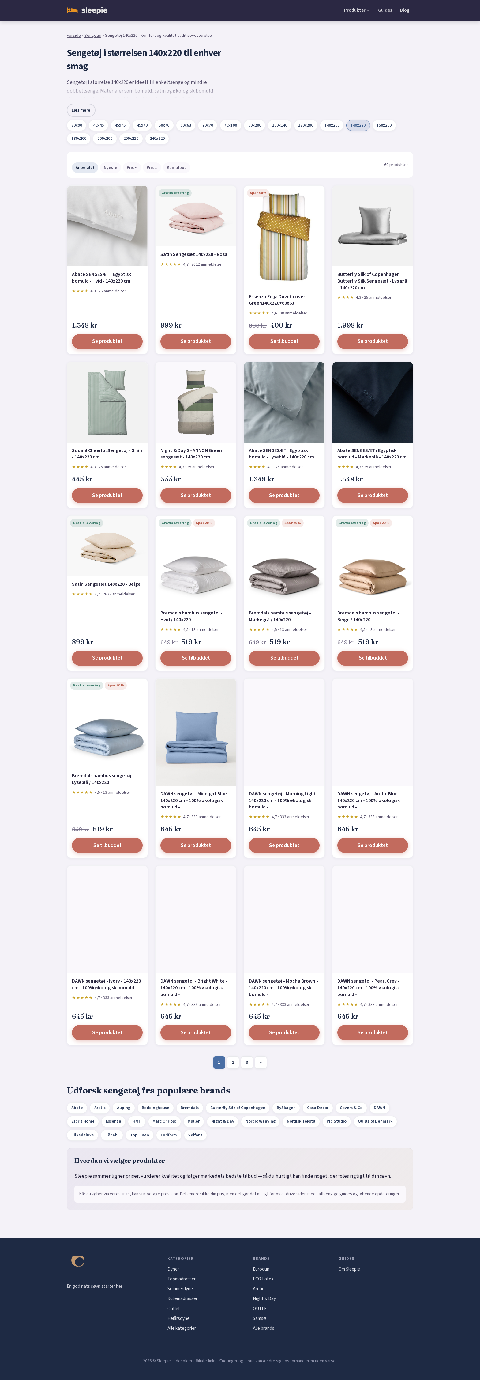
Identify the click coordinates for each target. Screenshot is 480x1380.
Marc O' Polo (164, 1121)
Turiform (168, 1135)
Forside (74, 35)
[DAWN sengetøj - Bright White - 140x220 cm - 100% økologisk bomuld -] (196, 919)
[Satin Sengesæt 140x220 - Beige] (107, 546)
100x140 (279, 125)
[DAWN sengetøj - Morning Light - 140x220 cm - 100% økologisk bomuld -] (284, 732)
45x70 (142, 125)
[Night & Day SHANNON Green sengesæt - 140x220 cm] (196, 402)
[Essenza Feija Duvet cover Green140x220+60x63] (284, 237)
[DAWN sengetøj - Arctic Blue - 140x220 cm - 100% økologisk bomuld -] (372, 732)
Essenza (113, 1121)
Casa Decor (317, 1108)
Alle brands (263, 1328)
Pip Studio (337, 1121)
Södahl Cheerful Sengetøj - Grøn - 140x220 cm (107, 454)
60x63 (185, 125)
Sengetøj (92, 35)
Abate (77, 1108)
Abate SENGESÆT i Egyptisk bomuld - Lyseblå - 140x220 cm (281, 454)
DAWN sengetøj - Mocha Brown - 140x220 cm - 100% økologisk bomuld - (283, 988)
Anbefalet (85, 168)
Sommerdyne (180, 1288)
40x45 (98, 125)
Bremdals (190, 1108)
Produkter (355, 10)
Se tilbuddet (284, 341)
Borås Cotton (188, 99)
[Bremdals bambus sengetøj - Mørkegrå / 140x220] (284, 560)
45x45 (120, 125)
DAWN (379, 1108)
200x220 (130, 138)
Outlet (173, 1308)
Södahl (112, 1135)
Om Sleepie (349, 1269)
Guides (385, 10)
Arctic (100, 1108)
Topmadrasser (181, 1278)
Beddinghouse (155, 1108)
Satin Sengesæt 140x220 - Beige (106, 584)
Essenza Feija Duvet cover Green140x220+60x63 (277, 300)
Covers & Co (351, 1108)
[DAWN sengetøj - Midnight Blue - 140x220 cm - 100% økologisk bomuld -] (196, 732)
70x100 (230, 125)
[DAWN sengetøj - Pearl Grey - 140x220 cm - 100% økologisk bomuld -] (372, 919)
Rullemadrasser (182, 1298)
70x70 (207, 125)
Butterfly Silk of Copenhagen (237, 1108)
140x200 (331, 125)
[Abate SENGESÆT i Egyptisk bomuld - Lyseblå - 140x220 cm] (284, 402)
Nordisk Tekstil (301, 1121)
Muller (194, 1121)
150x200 (384, 125)
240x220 (157, 138)
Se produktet (107, 341)
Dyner (173, 1269)
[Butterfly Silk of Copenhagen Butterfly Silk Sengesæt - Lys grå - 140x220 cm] (372, 226)
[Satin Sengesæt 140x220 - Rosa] (196, 216)
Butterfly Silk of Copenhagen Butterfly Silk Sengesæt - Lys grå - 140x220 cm (372, 281)
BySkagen (286, 1108)
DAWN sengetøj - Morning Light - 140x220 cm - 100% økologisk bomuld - (284, 800)
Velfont (195, 1135)
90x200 (254, 125)
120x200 (305, 125)
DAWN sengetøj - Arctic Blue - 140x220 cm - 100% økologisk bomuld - (368, 800)
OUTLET (261, 1308)
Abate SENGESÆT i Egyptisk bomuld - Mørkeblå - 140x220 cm (372, 454)
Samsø (259, 1318)
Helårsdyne (178, 1318)
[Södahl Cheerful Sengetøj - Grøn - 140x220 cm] (107, 402)
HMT (137, 1121)
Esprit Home (83, 1121)
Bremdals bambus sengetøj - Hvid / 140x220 (191, 616)
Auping (123, 1108)
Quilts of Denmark (375, 1121)
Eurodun (261, 1269)
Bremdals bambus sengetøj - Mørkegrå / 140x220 (280, 616)
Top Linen (139, 1135)
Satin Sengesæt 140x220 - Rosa (193, 254)
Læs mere (81, 110)
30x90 (76, 125)
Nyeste (110, 168)
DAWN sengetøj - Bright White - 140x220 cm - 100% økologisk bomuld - (193, 988)
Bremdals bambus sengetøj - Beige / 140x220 (368, 616)
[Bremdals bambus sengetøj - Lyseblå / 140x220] (107, 723)
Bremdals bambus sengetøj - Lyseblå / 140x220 (103, 779)
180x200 (78, 138)
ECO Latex (263, 1278)
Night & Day (222, 1121)
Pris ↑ (132, 168)
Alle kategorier (181, 1328)
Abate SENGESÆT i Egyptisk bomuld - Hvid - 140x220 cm (101, 277)
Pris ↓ (152, 168)
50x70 (164, 125)
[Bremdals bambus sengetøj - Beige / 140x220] (372, 560)
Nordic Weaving (261, 1121)
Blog (405, 10)
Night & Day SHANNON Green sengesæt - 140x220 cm (191, 454)
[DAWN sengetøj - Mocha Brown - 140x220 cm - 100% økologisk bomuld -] (284, 919)
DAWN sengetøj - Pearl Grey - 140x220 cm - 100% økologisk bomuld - (368, 988)
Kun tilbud (177, 168)
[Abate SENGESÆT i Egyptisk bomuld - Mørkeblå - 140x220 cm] (372, 402)
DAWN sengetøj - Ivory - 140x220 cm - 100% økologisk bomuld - (106, 984)
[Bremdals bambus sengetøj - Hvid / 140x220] (196, 560)
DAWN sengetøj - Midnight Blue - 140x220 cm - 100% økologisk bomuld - (195, 800)
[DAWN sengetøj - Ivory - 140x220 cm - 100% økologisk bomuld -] (107, 919)
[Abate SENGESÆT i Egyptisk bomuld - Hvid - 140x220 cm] (107, 226)
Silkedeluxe (82, 1135)
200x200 (104, 138)
